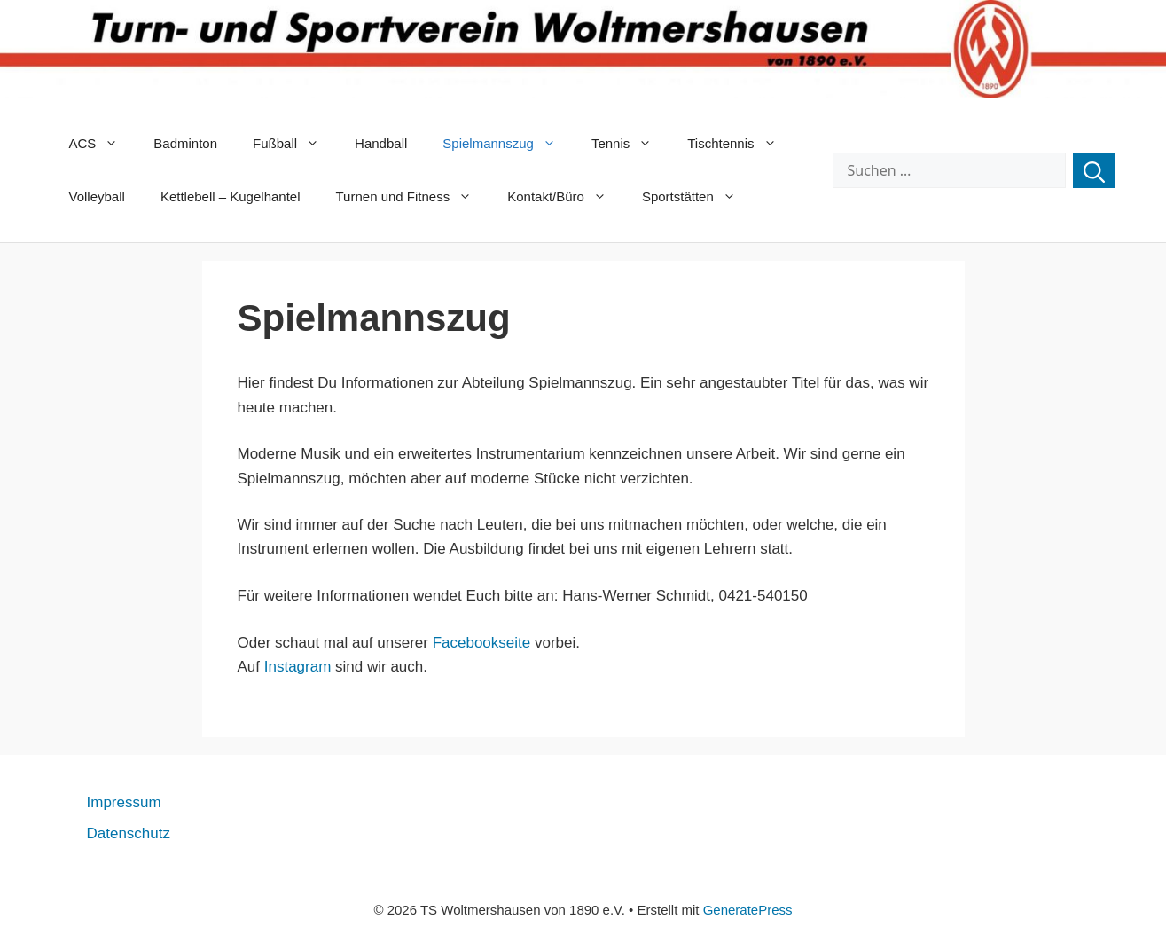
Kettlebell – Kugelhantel (230, 196)
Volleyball (97, 196)
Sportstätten (698, 197)
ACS (103, 143)
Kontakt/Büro (565, 197)
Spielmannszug (508, 143)
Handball (381, 143)
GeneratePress (748, 909)
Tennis (630, 143)
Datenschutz (129, 833)
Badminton (185, 143)
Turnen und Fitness (413, 197)
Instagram (298, 666)
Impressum (124, 802)
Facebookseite (482, 642)
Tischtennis (740, 143)
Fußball (295, 143)
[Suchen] (1094, 170)
